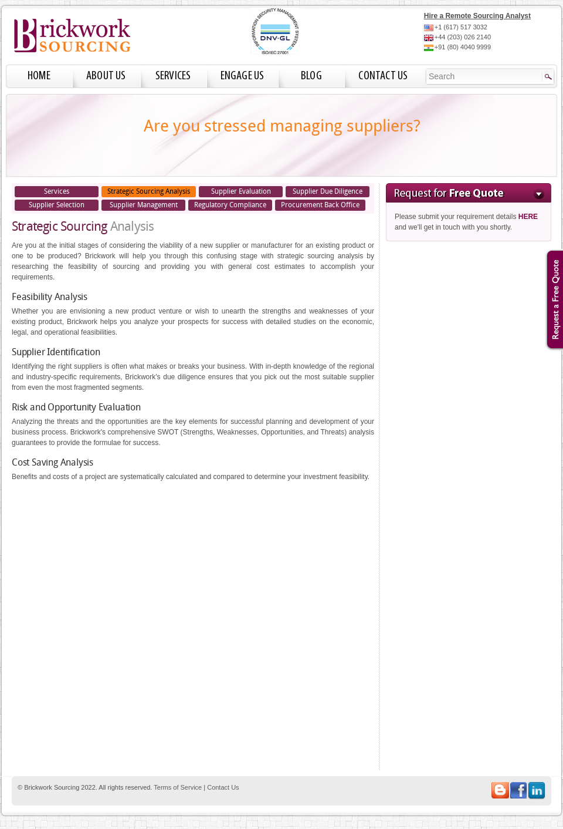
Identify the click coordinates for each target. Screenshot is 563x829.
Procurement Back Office (320, 205)
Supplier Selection (56, 205)
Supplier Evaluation (241, 191)
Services (173, 76)
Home (39, 76)
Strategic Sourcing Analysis (148, 191)
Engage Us (242, 76)
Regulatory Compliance (230, 205)
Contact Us (383, 76)
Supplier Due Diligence (327, 191)
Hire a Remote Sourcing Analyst (477, 16)
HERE (528, 217)
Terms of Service (178, 787)
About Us (106, 76)
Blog (311, 76)
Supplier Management (144, 205)
